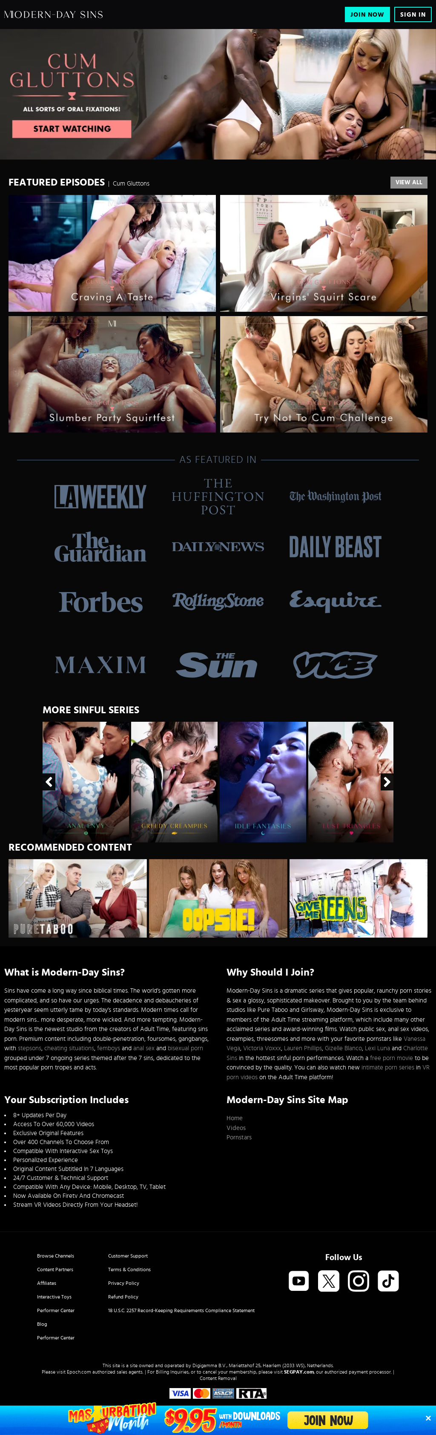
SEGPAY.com (299, 1371)
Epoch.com (79, 1371)
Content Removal (218, 1378)
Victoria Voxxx (262, 1048)
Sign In (413, 15)
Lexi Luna (377, 1048)
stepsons (29, 1048)
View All (409, 183)
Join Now (367, 15)
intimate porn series (387, 1067)
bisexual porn (185, 1048)
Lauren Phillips (303, 1048)
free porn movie (391, 1058)
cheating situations (69, 1048)
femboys (108, 1048)
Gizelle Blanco (343, 1048)
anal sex (144, 1048)
